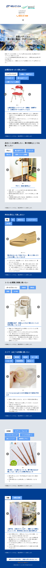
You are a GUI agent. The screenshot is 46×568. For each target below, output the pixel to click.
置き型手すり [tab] (19, 151)
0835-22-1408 (22, 16)
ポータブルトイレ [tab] (11, 287)
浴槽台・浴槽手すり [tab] (26, 74)
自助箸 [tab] (8, 431)
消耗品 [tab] (32, 287)
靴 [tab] (7, 220)
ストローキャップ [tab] (11, 435)
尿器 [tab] (7, 291)
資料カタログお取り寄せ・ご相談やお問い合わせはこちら (23, 559)
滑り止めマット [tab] (22, 78)
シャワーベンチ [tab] (11, 74)
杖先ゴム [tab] (20, 220)
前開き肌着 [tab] (17, 498)
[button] (5, 94)
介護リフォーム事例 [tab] (12, 82)
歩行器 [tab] (8, 223)
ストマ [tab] (8, 357)
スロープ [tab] (30, 151)
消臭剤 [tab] (24, 287)
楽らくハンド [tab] (10, 439)
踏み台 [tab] (8, 154)
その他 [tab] (16, 291)
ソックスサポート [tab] (27, 435)
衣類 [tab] (7, 498)
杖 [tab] (13, 220)
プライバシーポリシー (23, 562)
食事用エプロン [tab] (23, 439)
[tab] (17, 357)
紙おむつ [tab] (30, 361)
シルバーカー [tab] (32, 220)
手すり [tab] (8, 151)
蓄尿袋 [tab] (25, 357)
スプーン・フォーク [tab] (21, 431)
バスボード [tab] (9, 78)
